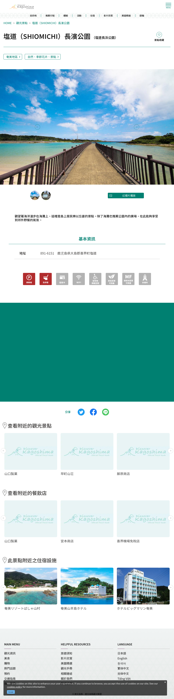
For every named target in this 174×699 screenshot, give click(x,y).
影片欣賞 (108, 15)
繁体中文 (123, 668)
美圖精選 (126, 15)
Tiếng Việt (124, 678)
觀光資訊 (10, 653)
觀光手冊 (66, 668)
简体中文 (123, 673)
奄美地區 (12, 57)
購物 (7, 663)
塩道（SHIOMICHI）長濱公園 (50, 23)
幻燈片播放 (129, 195)
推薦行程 (50, 15)
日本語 (122, 653)
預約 (7, 673)
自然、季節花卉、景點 (42, 57)
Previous (37, 127)
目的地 (33, 15)
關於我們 (66, 678)
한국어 (122, 663)
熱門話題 (10, 668)
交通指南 (10, 678)
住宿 (92, 15)
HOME (7, 23)
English (122, 658)
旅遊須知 (66, 653)
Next (136, 127)
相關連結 (66, 673)
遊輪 (142, 15)
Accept (11, 692)
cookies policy (14, 686)
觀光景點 (22, 23)
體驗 (65, 15)
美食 (7, 658)
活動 (79, 15)
